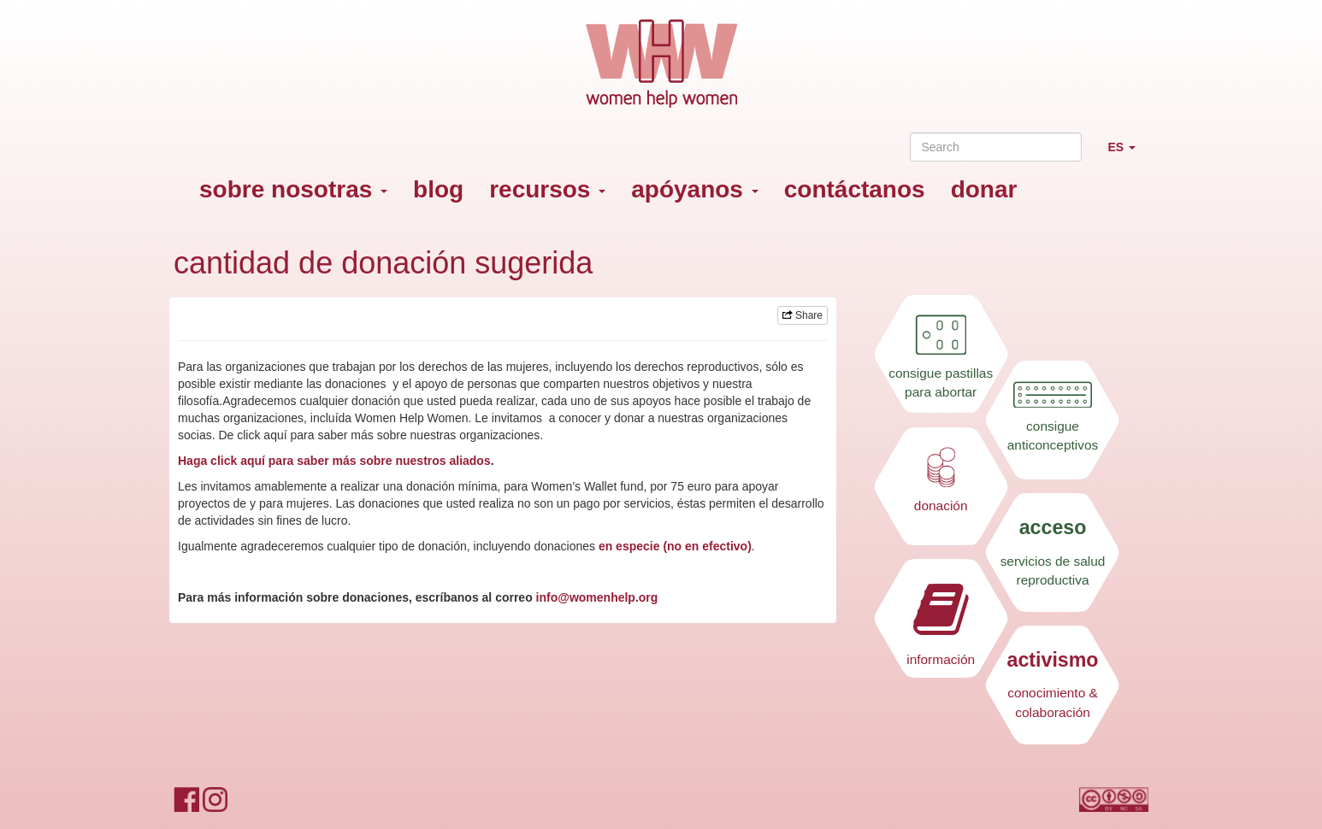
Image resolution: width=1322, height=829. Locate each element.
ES (1127, 154)
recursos (547, 189)
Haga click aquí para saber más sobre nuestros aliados (334, 460)
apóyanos (694, 189)
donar (984, 189)
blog (438, 189)
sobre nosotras (293, 189)
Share (802, 315)
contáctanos (854, 189)
